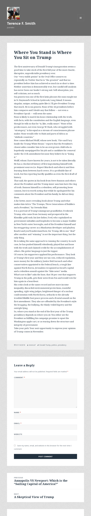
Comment (19, 377)
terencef (32, 345)
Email (17, 423)
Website (18, 434)
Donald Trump (45, 345)
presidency (62, 345)
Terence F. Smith (21, 23)
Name (17, 412)
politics (54, 345)
